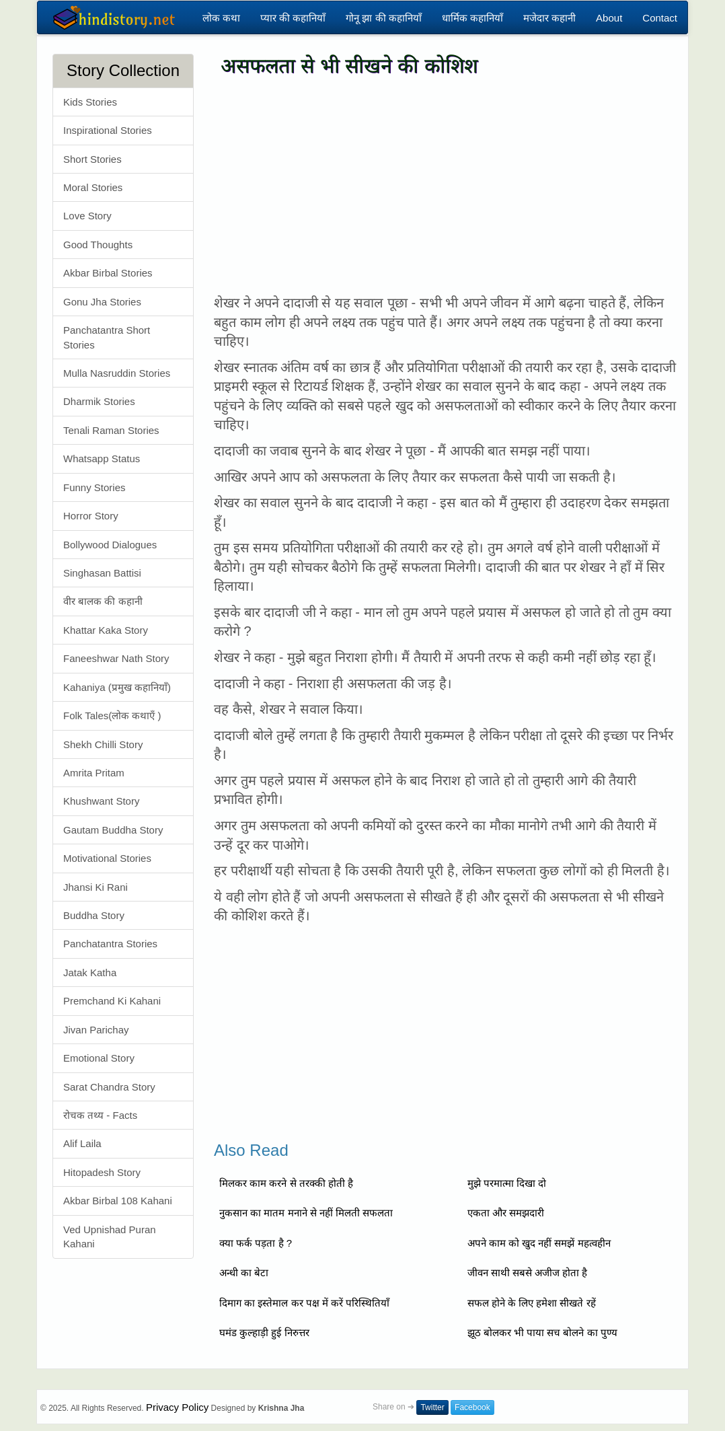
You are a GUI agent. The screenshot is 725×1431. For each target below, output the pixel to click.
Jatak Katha (89, 972)
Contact (659, 18)
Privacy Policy (177, 1407)
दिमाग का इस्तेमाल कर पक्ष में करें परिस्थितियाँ (304, 1303)
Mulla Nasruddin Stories (116, 373)
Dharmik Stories (99, 401)
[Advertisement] (446, 185)
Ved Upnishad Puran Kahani (109, 1236)
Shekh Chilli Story (103, 744)
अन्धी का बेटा (243, 1272)
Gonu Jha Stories (102, 301)
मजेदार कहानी (549, 18)
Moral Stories (92, 187)
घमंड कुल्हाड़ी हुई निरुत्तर (264, 1332)
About (609, 18)
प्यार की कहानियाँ (293, 18)
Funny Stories (94, 487)
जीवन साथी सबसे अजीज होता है (527, 1272)
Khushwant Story (101, 801)
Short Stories (92, 159)
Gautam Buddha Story (113, 830)
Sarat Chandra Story (109, 1087)
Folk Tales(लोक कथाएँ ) (112, 715)
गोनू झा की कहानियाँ (384, 18)
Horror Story (90, 515)
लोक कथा (221, 18)
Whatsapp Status (101, 458)
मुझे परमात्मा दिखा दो (507, 1183)
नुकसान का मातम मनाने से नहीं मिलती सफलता (306, 1212)
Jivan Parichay (96, 1029)
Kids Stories (90, 102)
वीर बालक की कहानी (103, 601)
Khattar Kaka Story (105, 630)
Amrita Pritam (93, 772)
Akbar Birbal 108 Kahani (117, 1200)
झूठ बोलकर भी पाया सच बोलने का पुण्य (542, 1332)
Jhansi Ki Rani (95, 887)
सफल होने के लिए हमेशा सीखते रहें (531, 1303)
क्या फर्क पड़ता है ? (255, 1243)
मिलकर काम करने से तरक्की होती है (286, 1183)
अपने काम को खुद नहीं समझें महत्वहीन (539, 1243)
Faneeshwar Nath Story (116, 658)
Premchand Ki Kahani (112, 1000)
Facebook (472, 1407)
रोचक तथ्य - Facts (100, 1115)
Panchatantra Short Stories (106, 337)
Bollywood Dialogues (110, 544)
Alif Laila (82, 1143)
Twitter (432, 1407)
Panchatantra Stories (110, 943)
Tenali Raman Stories (111, 430)
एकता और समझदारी (505, 1212)
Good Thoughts (97, 244)
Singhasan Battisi (102, 573)
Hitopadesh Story (102, 1172)
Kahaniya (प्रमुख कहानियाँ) (117, 687)
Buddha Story (93, 915)
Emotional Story (99, 1058)
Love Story (87, 215)
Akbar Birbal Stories (108, 273)
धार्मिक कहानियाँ (472, 18)
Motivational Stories (107, 858)
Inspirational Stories (107, 130)
